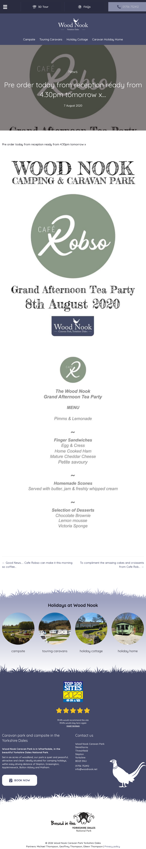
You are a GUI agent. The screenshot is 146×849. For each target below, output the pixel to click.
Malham (44, 767)
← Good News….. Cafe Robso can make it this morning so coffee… (37, 565)
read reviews (73, 726)
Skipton (40, 764)
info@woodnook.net (86, 769)
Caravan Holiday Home (107, 39)
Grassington (52, 764)
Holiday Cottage (77, 39)
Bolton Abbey (27, 767)
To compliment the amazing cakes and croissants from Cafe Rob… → (112, 565)
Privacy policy (112, 846)
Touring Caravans (50, 39)
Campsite (29, 39)
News (73, 71)
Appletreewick (10, 767)
